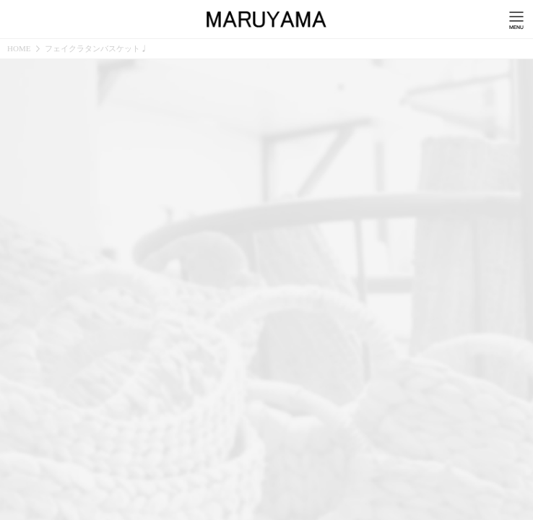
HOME (18, 49)
